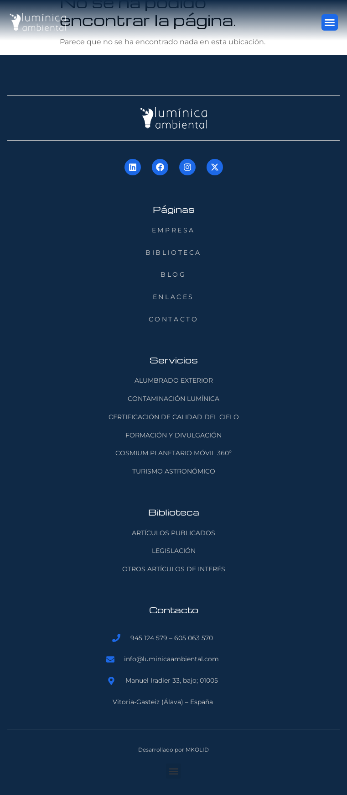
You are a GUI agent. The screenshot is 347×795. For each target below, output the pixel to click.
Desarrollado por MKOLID (173, 749)
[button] (329, 22)
